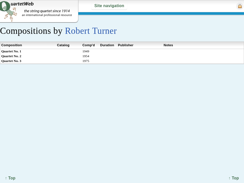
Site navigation (109, 6)
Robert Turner (91, 31)
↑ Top (233, 178)
